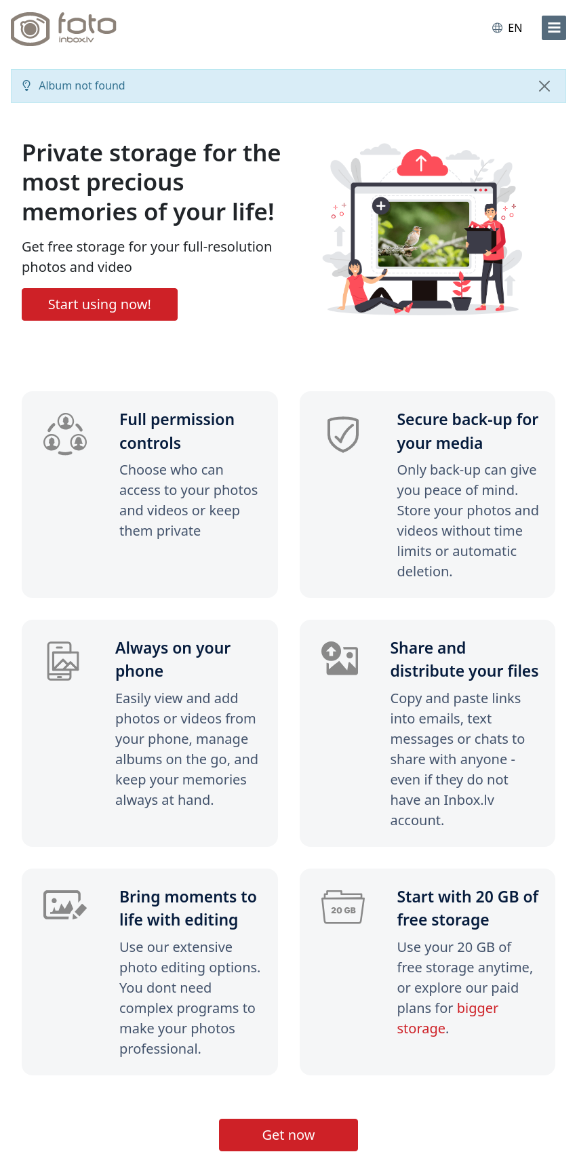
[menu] (554, 28)
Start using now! (99, 304)
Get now (288, 1135)
